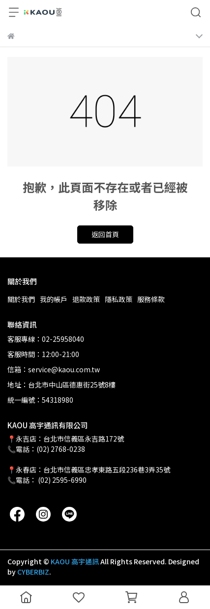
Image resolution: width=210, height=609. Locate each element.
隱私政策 (118, 299)
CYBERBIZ (33, 572)
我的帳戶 (53, 299)
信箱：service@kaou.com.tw (53, 369)
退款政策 (86, 299)
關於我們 (21, 299)
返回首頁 (105, 234)
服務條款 (151, 299)
